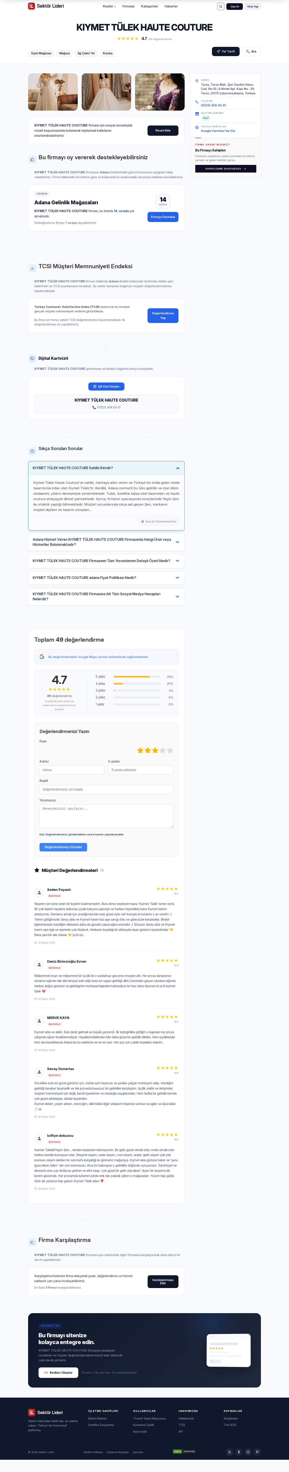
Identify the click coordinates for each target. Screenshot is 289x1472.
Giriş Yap (252, 6)
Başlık (44, 789)
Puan (43, 749)
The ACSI (230, 1437)
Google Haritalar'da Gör (218, 131)
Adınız (44, 770)
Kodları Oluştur (58, 1385)
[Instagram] (248, 1464)
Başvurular (140, 1443)
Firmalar (128, 6)
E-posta (114, 770)
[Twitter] (229, 1464)
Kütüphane (231, 1430)
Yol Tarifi (226, 52)
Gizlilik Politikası (93, 1464)
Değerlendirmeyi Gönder (63, 859)
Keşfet (109, 6)
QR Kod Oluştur (106, 386)
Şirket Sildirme (97, 1430)
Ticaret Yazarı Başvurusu (149, 1430)
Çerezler (138, 1464)
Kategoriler (149, 6)
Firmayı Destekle (163, 217)
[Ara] (220, 6)
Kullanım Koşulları (118, 1464)
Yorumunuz (48, 808)
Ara (251, 52)
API (181, 1443)
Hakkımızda (186, 1430)
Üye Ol (235, 6)
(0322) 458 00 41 (213, 105)
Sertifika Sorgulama (101, 1437)
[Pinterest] (257, 1464)
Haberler (171, 6)
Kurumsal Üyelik (143, 1437)
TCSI (182, 1437)
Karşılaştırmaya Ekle (163, 1294)
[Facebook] (238, 1464)
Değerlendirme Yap (163, 315)
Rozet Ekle (163, 130)
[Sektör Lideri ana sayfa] (46, 6)
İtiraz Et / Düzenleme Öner (158, 522)
